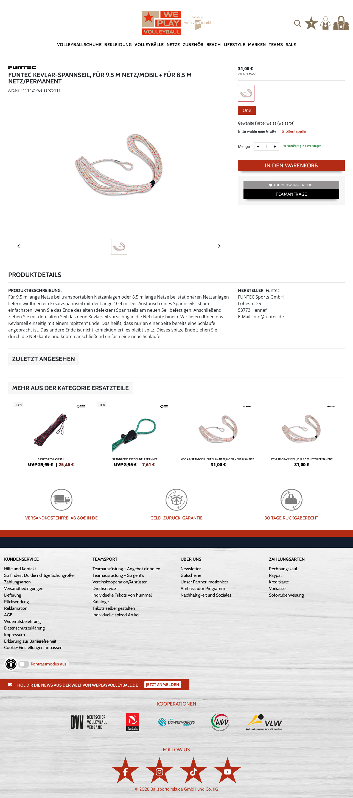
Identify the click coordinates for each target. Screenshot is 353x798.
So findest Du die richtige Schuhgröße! (39, 575)
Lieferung (12, 595)
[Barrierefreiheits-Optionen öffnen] (11, 664)
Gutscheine (191, 575)
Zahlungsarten (17, 582)
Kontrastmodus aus (48, 664)
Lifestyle (234, 44)
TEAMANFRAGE (291, 194)
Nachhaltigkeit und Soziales (206, 595)
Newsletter (191, 568)
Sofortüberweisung (286, 595)
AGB (8, 614)
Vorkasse (277, 588)
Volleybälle (149, 44)
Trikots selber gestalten (114, 608)
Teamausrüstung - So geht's (118, 575)
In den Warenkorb (291, 165)
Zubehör (193, 44)
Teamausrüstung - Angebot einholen (126, 568)
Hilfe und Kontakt (20, 568)
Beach (213, 44)
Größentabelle (294, 131)
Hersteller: (251, 290)
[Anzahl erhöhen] (275, 146)
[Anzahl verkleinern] (258, 146)
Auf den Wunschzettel (291, 185)
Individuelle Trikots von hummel (122, 595)
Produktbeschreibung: (35, 290)
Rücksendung (16, 601)
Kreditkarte (279, 582)
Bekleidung (118, 44)
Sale (291, 44)
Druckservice (104, 588)
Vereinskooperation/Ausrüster (120, 582)
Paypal (275, 575)
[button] (297, 23)
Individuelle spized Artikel (116, 614)
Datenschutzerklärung (24, 628)
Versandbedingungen (23, 588)
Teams (276, 44)
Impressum (14, 634)
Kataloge (101, 601)
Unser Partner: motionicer (204, 582)
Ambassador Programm (203, 588)
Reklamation (15, 608)
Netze (173, 44)
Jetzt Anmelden (162, 684)
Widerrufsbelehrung (22, 621)
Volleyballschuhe (79, 44)
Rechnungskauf (283, 568)
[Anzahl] (266, 146)
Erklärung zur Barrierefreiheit (30, 641)
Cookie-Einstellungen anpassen (33, 647)
